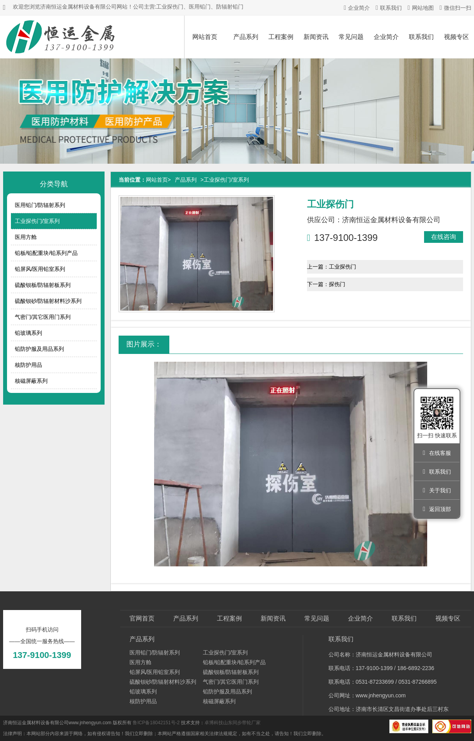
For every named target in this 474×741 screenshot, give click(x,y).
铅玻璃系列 (28, 333)
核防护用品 (28, 365)
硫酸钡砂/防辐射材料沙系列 (48, 301)
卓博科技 (213, 722)
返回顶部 (437, 509)
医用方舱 (26, 237)
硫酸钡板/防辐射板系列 (43, 285)
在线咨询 (443, 236)
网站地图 (421, 8)
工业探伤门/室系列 (37, 221)
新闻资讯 (316, 37)
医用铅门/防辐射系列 (40, 205)
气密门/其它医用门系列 (43, 317)
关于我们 (437, 490)
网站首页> (158, 180)
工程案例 (280, 37)
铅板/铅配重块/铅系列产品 (46, 253)
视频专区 (447, 618)
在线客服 (437, 453)
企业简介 (357, 8)
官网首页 (142, 618)
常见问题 (351, 37)
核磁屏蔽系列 (31, 381)
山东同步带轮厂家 (242, 722)
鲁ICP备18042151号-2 (156, 722)
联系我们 (389, 8)
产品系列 (245, 37)
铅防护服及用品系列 (39, 349)
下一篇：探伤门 (326, 284)
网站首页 (204, 37)
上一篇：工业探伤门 (331, 267)
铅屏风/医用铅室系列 (40, 269)
